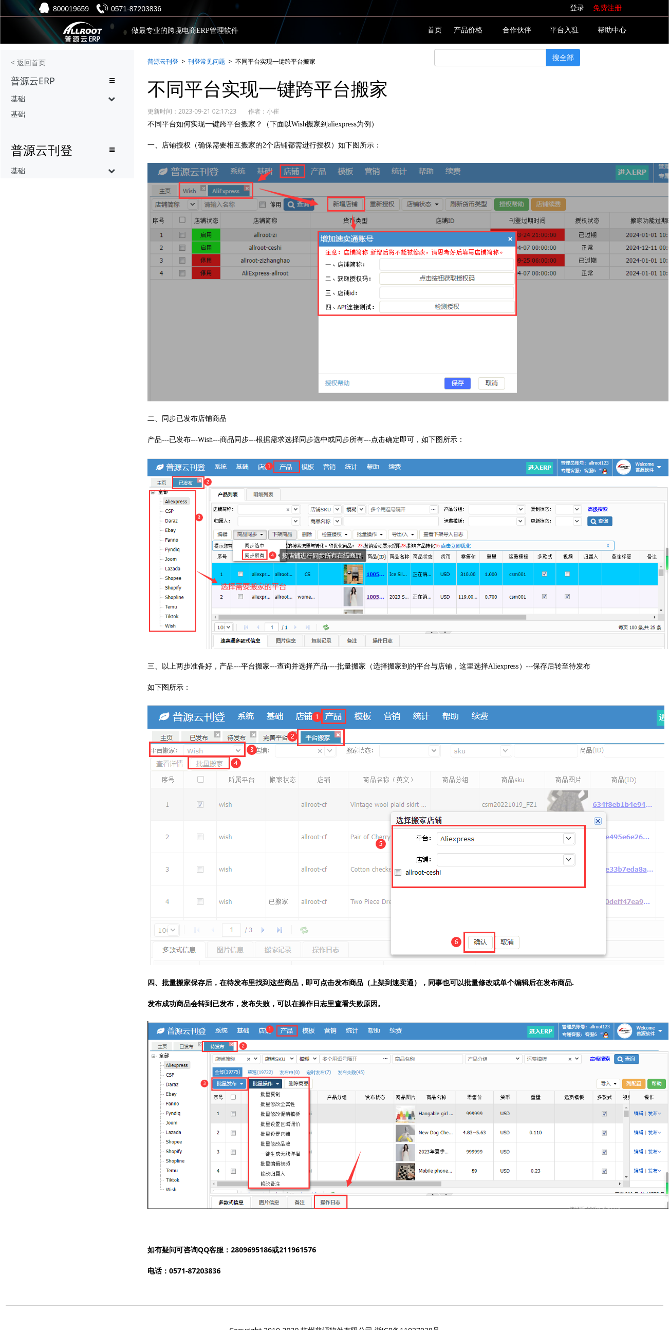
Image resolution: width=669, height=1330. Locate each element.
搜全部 (563, 57)
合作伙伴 (517, 30)
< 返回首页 (28, 62)
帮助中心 (612, 30)
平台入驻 (564, 30)
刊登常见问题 (206, 61)
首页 (435, 30)
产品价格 (468, 30)
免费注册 (607, 8)
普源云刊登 (162, 61)
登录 (577, 8)
